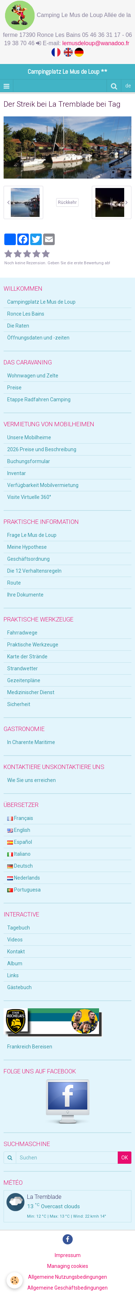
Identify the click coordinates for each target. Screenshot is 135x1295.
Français (20, 818)
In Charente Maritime (31, 742)
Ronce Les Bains (25, 314)
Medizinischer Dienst (30, 692)
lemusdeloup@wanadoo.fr (96, 43)
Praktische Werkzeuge (32, 645)
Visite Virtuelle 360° (29, 497)
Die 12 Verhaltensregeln (34, 571)
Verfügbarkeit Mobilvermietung (42, 485)
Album (14, 963)
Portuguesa (24, 890)
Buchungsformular (28, 461)
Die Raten (18, 326)
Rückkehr (67, 202)
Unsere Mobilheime (29, 437)
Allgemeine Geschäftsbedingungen (67, 1288)
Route (14, 583)
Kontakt (16, 951)
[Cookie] (14, 1280)
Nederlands (23, 878)
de (128, 86)
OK (124, 1158)
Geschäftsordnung (28, 559)
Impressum (68, 1255)
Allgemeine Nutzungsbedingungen (67, 1277)
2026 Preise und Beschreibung (41, 449)
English (18, 830)
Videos (15, 940)
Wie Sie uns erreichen (31, 780)
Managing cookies (67, 1266)
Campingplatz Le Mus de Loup (41, 302)
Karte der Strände (27, 656)
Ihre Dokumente (25, 595)
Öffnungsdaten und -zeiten (38, 338)
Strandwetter (22, 668)
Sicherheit (18, 704)
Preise (14, 387)
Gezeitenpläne (23, 680)
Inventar (16, 473)
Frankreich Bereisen (29, 1047)
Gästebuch (19, 987)
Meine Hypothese (27, 547)
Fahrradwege (22, 633)
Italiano (19, 854)
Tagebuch (18, 928)
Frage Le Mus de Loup (32, 535)
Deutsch (20, 866)
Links (13, 975)
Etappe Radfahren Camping (39, 399)
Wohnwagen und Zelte (32, 376)
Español (19, 842)
